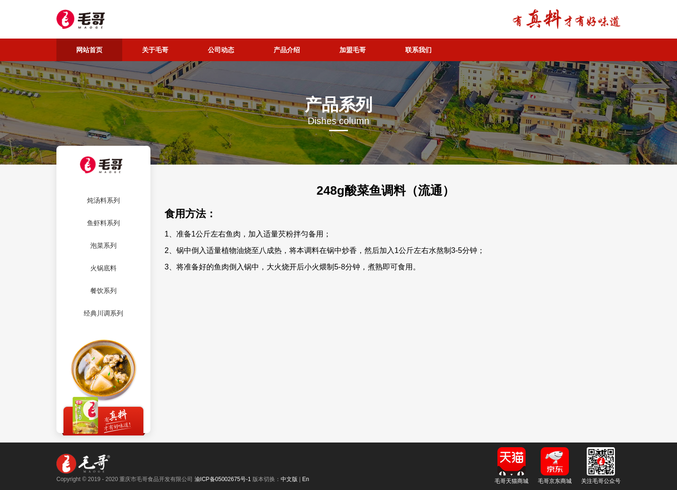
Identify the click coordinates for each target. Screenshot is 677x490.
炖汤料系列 (103, 200)
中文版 (289, 479)
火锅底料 (103, 268)
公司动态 (221, 50)
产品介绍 (287, 50)
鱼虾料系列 (103, 223)
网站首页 (89, 50)
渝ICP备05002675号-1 (223, 479)
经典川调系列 (103, 313)
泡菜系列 (103, 245)
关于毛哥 (155, 50)
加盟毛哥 (352, 50)
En (305, 479)
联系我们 (418, 50)
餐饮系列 (103, 290)
